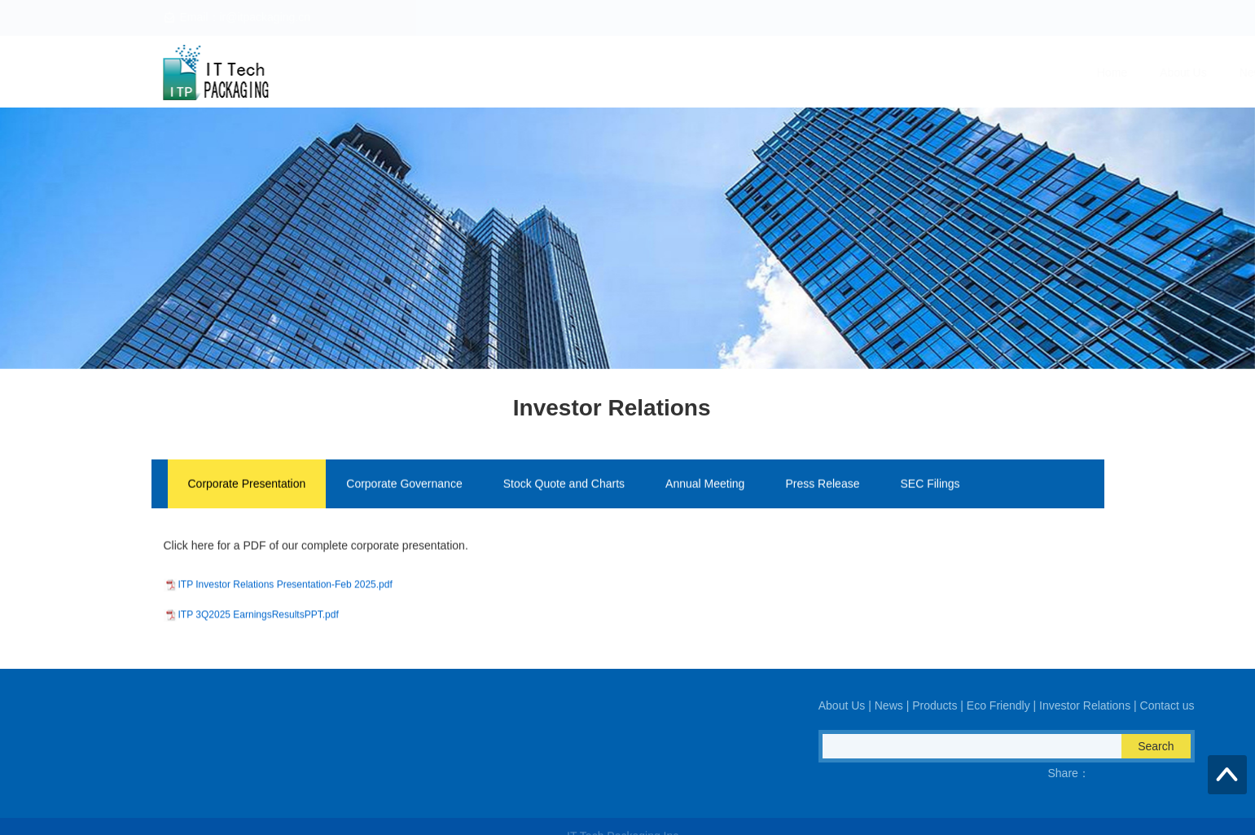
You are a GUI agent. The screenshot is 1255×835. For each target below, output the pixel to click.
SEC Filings (929, 485)
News (703, 72)
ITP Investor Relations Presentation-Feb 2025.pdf (285, 596)
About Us (633, 72)
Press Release (822, 485)
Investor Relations (969, 72)
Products (772, 72)
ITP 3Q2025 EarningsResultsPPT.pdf (258, 626)
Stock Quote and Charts (564, 485)
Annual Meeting (704, 485)
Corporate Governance (404, 485)
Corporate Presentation (247, 485)
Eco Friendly (860, 72)
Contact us (1074, 72)
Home (561, 72)
